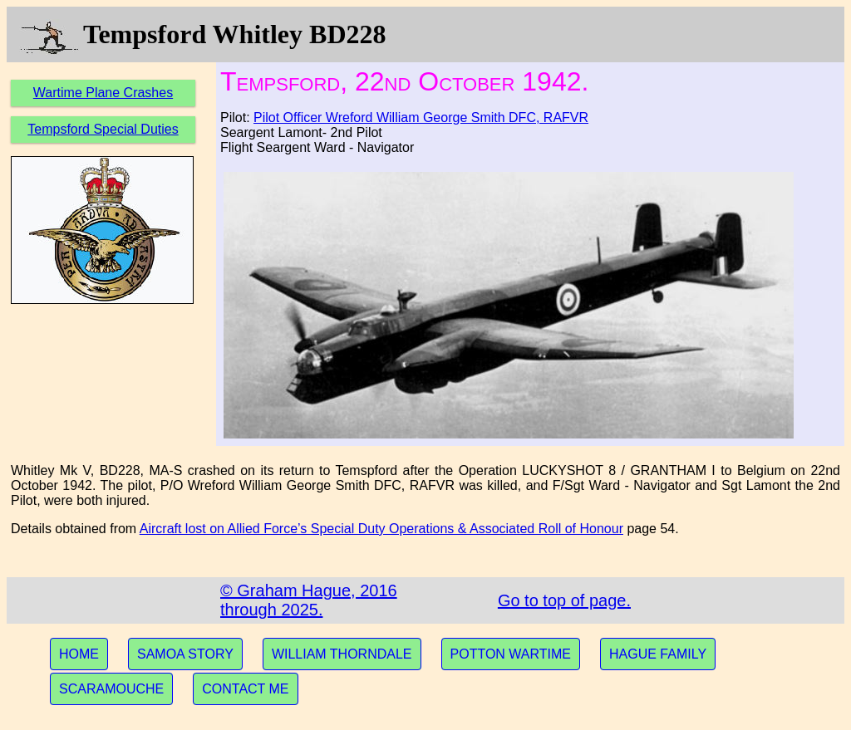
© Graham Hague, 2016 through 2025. (308, 600)
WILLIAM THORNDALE (342, 654)
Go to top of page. (564, 600)
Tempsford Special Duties (102, 129)
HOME (79, 654)
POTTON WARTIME (510, 654)
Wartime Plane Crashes (103, 93)
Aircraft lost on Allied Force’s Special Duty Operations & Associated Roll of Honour (381, 529)
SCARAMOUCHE (111, 689)
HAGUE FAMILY (657, 654)
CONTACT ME (245, 689)
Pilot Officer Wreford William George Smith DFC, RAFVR (420, 117)
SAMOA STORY (185, 654)
